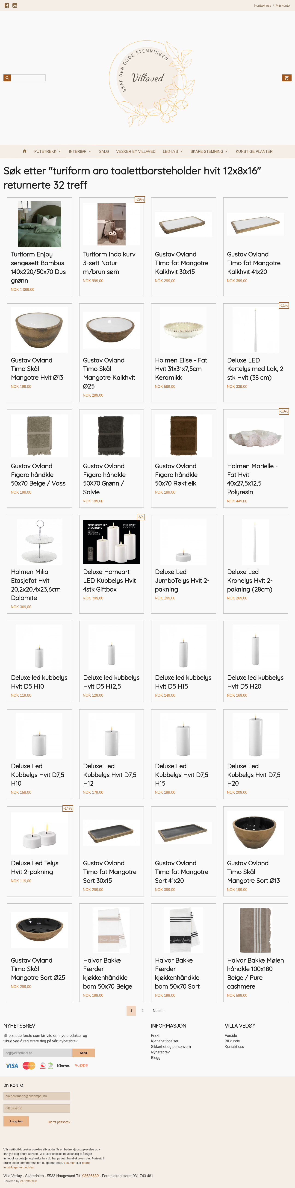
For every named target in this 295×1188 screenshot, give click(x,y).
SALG (104, 151)
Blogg (155, 1058)
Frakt (155, 1036)
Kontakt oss (234, 1047)
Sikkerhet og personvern (171, 1047)
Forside (231, 1036)
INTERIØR (77, 151)
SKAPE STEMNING (207, 151)
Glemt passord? (58, 1122)
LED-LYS (170, 151)
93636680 (90, 1176)
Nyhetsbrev (160, 1052)
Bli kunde (232, 1041)
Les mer (70, 1162)
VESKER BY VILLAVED (136, 151)
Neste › (159, 1011)
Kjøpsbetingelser (164, 1041)
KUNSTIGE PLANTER (254, 151)
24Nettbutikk (28, 1181)
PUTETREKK (45, 151)
